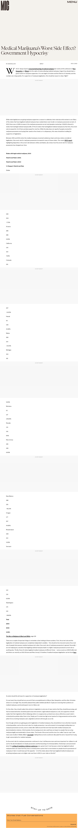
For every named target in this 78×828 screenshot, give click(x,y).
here (75, 652)
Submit (73, 824)
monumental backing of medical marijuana (41, 68)
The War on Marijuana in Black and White (18, 636)
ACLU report (68, 140)
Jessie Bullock (12, 63)
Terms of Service (67, 826)
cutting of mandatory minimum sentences (24, 746)
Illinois (27, 71)
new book (30, 734)
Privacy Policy (74, 826)
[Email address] (41, 820)
